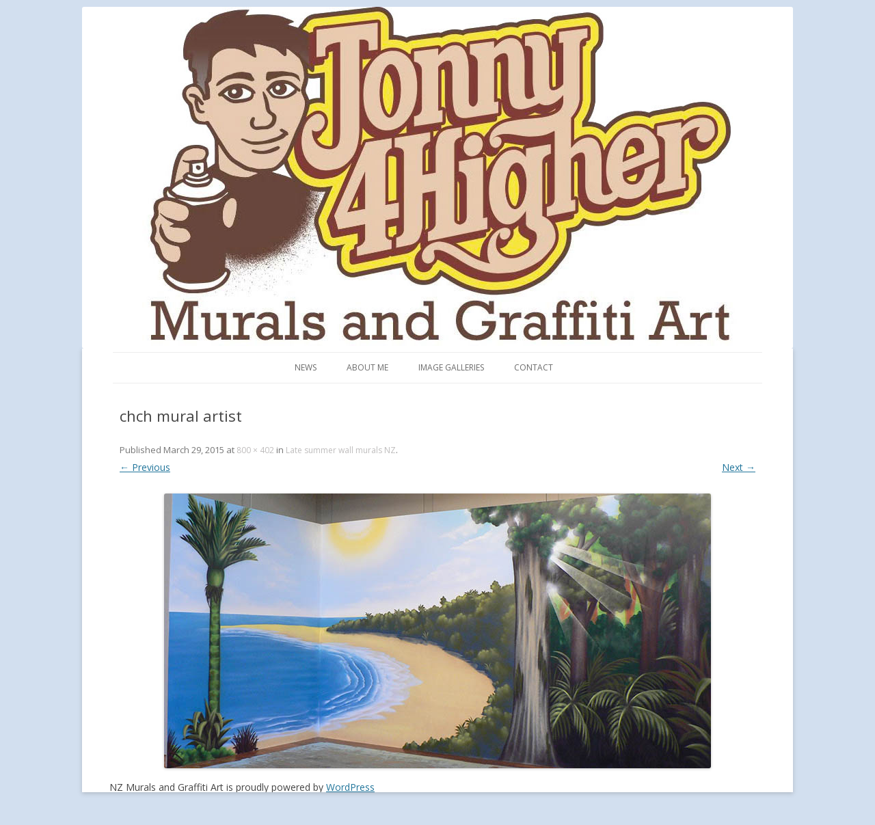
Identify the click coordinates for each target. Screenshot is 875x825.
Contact (533, 367)
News (306, 367)
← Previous (145, 467)
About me (367, 367)
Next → (738, 467)
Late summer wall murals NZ (341, 450)
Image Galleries (451, 367)
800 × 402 (255, 450)
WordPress (350, 787)
